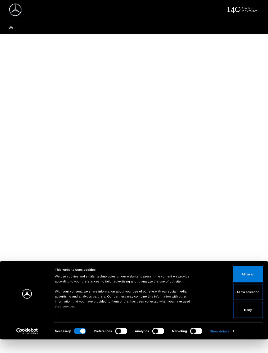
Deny (233, 323)
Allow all (233, 287)
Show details (219, 345)
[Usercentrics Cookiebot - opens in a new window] (27, 345)
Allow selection (233, 305)
